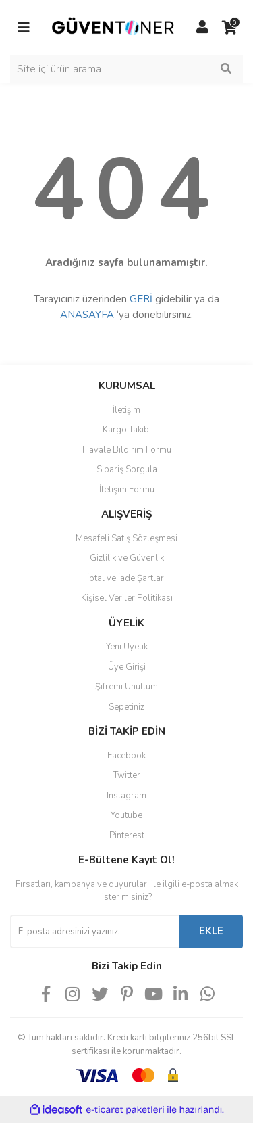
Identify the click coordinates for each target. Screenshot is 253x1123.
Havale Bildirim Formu (126, 450)
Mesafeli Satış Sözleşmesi (126, 538)
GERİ (141, 299)
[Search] (126, 69)
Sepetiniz (126, 707)
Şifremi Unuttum (126, 687)
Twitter (126, 775)
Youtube (126, 815)
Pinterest (126, 835)
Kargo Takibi (127, 429)
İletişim (126, 410)
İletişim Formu (126, 490)
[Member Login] (202, 28)
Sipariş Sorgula (126, 469)
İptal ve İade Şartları (126, 578)
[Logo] (113, 27)
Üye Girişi (127, 667)
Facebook (126, 756)
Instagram (126, 795)
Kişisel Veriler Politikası (127, 598)
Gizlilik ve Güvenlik (127, 558)
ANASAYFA (87, 314)
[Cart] (229, 27)
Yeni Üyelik (127, 647)
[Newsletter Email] (94, 931)
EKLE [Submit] (211, 931)
